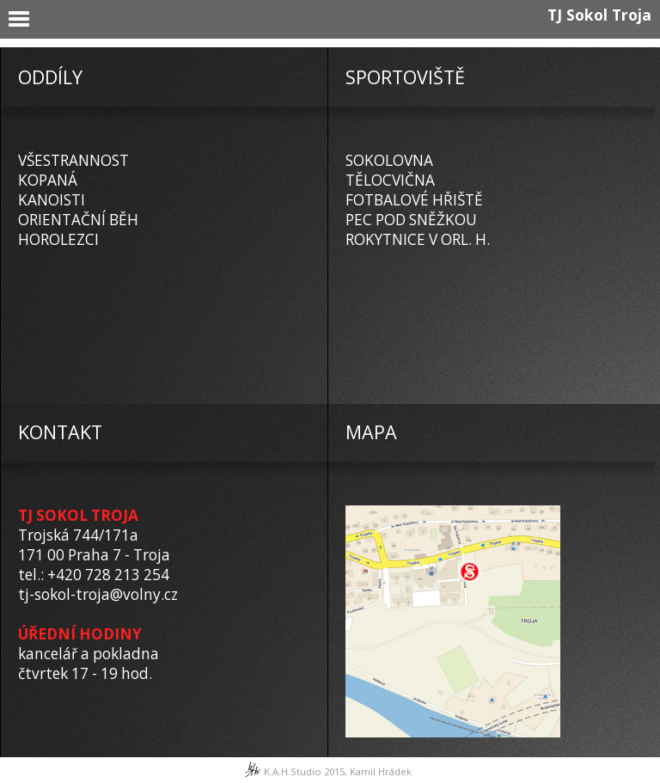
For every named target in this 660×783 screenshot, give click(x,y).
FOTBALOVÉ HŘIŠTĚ (414, 200)
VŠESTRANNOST (73, 160)
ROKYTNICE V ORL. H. (417, 239)
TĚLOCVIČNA (390, 180)
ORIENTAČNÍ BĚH (78, 219)
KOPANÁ (47, 180)
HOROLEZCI (58, 239)
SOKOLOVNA (389, 160)
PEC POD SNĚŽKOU (411, 219)
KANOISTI (51, 200)
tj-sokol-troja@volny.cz (98, 594)
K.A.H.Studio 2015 (304, 771)
